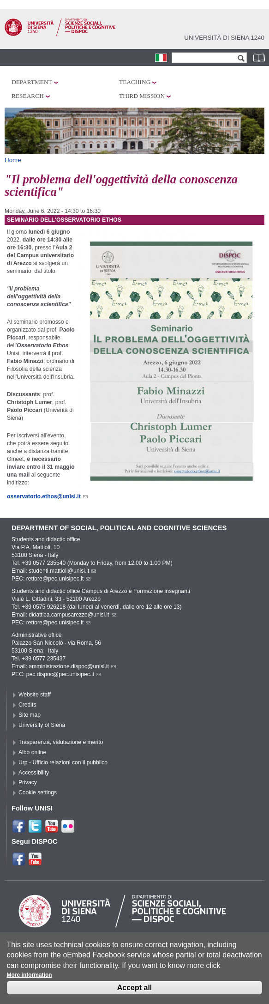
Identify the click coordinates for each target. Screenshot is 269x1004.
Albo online (32, 752)
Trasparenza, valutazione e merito (60, 742)
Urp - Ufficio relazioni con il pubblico (63, 762)
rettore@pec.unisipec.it (58, 578)
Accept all (134, 993)
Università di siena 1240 (224, 37)
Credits (27, 705)
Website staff (34, 694)
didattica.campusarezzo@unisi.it (72, 614)
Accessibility (33, 772)
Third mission (142, 95)
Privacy (27, 782)
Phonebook (260, 57)
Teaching (134, 82)
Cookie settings (37, 792)
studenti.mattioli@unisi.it (62, 571)
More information (29, 980)
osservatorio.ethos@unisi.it (47, 496)
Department (32, 82)
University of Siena (41, 725)
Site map (29, 715)
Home (13, 160)
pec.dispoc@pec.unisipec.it (64, 674)
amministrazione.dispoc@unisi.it (72, 666)
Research (28, 95)
